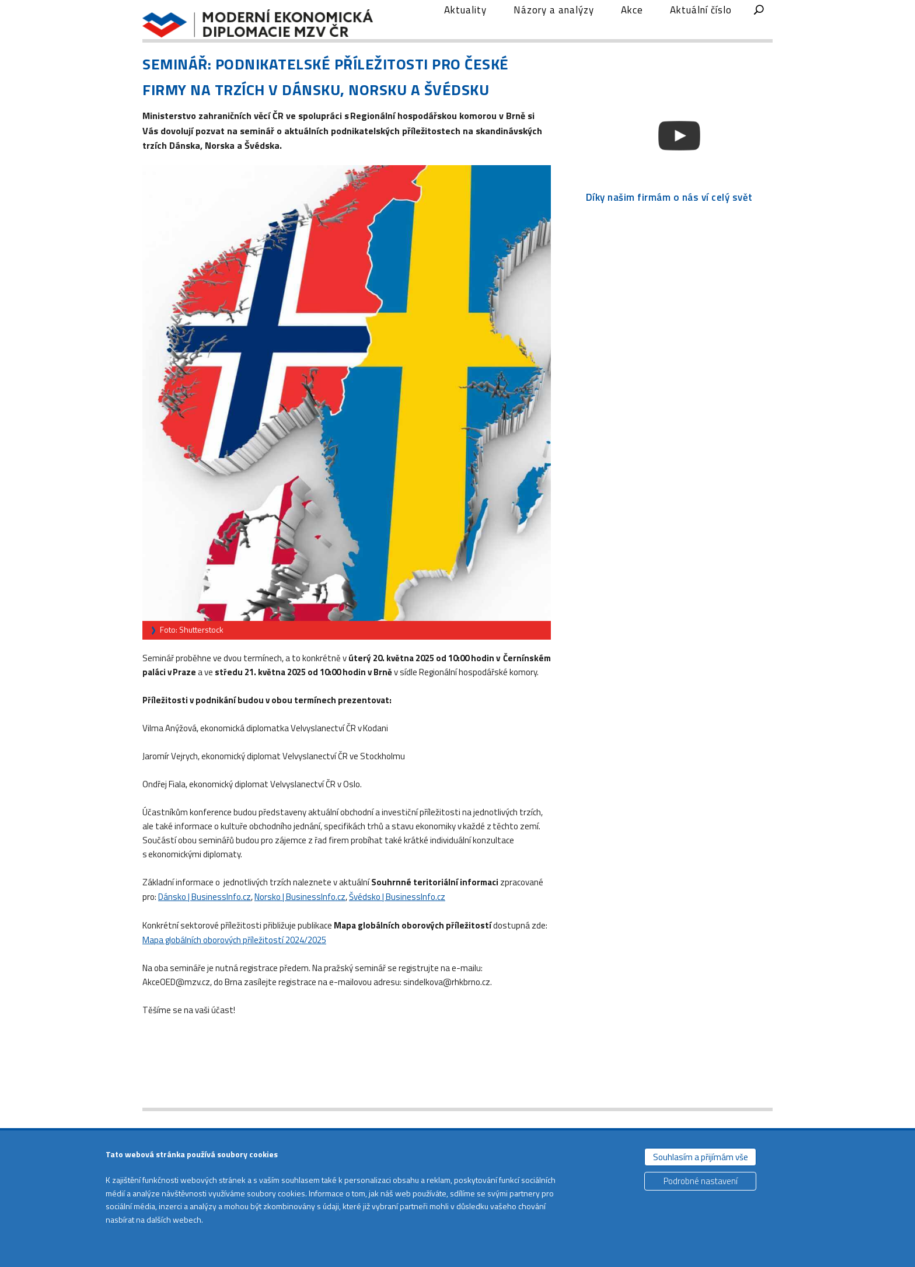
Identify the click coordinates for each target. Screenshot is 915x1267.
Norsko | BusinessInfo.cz (299, 916)
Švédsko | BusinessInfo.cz (397, 916)
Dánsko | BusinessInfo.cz (204, 916)
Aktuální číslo (701, 31)
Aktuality (465, 31)
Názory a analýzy (554, 31)
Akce (632, 31)
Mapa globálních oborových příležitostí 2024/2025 (234, 959)
